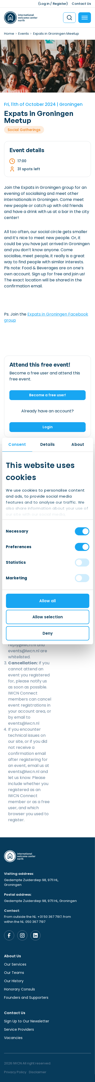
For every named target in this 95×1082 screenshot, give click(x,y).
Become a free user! (47, 395)
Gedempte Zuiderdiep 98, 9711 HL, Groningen (31, 882)
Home (9, 33)
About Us (12, 956)
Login (48, 426)
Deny (48, 633)
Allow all (47, 600)
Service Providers (19, 1029)
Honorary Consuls (19, 989)
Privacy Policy (15, 1072)
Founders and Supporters (26, 997)
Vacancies (13, 1037)
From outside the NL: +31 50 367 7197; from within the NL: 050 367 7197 (37, 919)
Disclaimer (37, 1072)
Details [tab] (47, 444)
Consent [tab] (17, 444)
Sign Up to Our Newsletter (26, 1021)
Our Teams (14, 972)
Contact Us (81, 3)
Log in (44, 3)
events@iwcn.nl (23, 723)
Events (23, 33)
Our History (14, 980)
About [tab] (77, 444)
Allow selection (47, 617)
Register (59, 3)
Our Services (15, 964)
